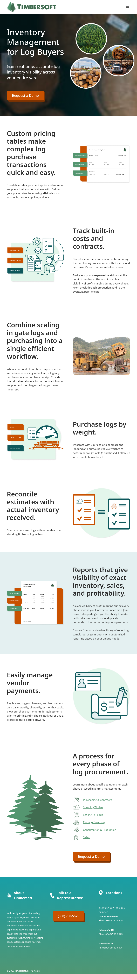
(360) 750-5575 (68, 916)
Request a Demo (25, 95)
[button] (127, 7)
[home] (31, 7)
